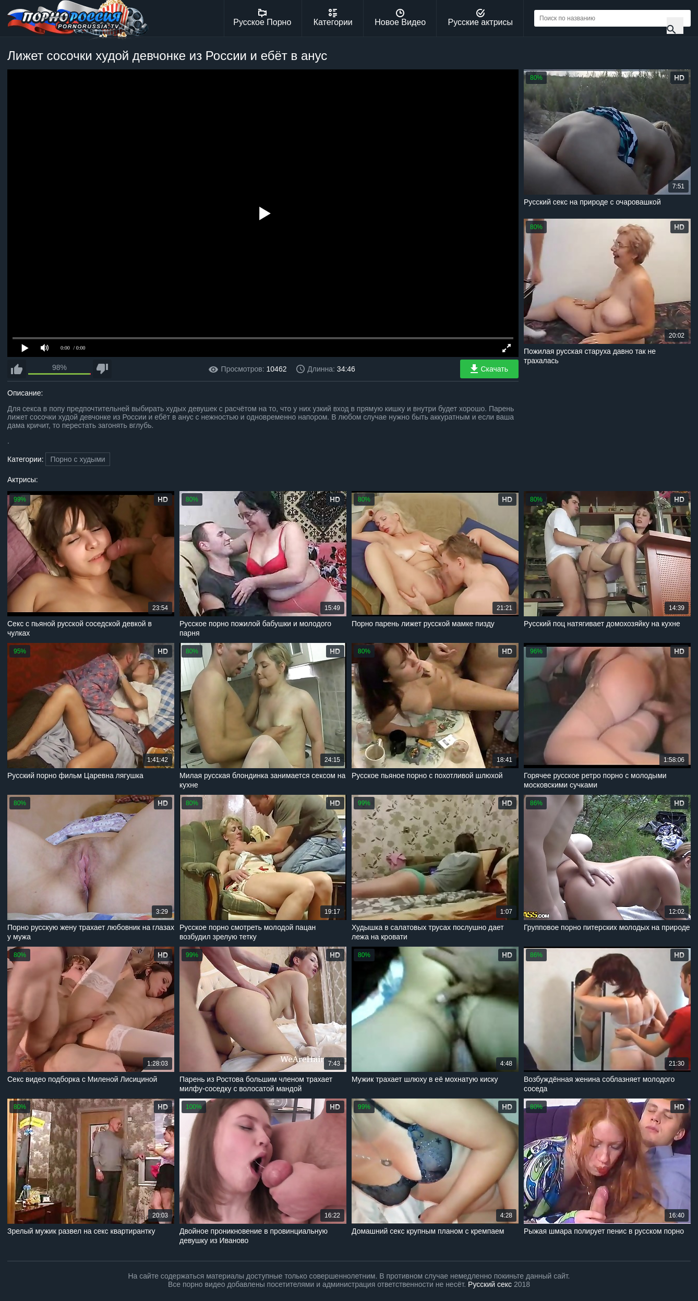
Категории (333, 18)
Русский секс (490, 1284)
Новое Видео (400, 18)
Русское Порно (262, 18)
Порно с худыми (77, 459)
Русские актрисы (480, 18)
